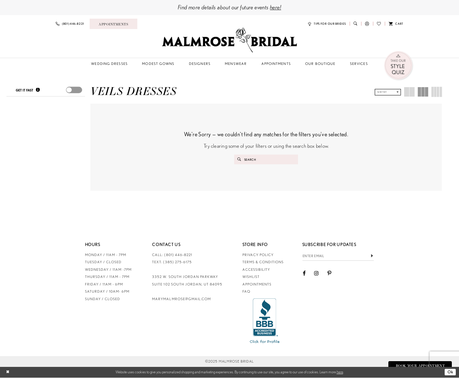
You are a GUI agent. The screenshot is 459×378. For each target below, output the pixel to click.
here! (275, 7)
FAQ (246, 292)
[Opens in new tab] (264, 321)
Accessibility (256, 270)
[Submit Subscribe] (372, 256)
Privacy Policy (258, 255)
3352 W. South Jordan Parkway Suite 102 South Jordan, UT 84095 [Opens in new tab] (187, 281)
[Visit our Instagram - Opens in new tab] (316, 274)
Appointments (256, 285)
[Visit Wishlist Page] (379, 24)
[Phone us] (70, 24)
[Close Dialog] (8, 372)
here (340, 372)
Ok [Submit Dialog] (450, 372)
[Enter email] (338, 256)
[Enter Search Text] (266, 160)
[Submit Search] (239, 160)
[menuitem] (70, 24)
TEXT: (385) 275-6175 (171, 262)
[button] (367, 24)
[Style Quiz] (399, 66)
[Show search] (355, 24)
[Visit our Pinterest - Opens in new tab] (329, 274)
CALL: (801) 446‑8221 (172, 255)
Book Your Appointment (419, 366)
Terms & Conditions (263, 262)
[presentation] (74, 90)
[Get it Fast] (38, 90)
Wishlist (251, 277)
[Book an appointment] (113, 24)
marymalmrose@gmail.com (181, 299)
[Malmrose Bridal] (229, 40)
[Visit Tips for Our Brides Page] (327, 24)
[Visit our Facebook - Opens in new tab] (304, 274)
